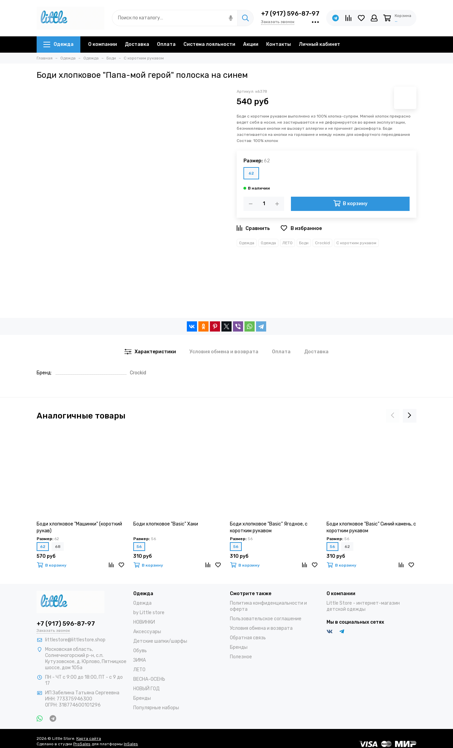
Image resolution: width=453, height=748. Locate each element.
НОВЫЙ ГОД (146, 689)
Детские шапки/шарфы (160, 641)
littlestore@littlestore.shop (75, 640)
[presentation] (392, 416)
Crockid (322, 243)
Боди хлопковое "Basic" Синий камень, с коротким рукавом (371, 527)
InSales (131, 744)
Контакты (278, 44)
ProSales (82, 744)
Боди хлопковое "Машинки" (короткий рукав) (79, 527)
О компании (102, 44)
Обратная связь (248, 638)
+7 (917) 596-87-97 (290, 13)
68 (57, 546)
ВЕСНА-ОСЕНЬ (149, 679)
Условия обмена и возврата (261, 628)
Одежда (58, 44)
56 (139, 546)
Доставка (137, 44)
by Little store (148, 613)
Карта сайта (88, 738)
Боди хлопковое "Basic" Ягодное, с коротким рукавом (269, 527)
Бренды (142, 698)
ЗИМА (139, 660)
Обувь (140, 651)
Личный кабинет (319, 44)
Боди (304, 243)
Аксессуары (147, 632)
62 (251, 173)
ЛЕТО (287, 243)
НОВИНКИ (144, 622)
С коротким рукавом (356, 243)
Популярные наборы (156, 708)
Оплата (166, 44)
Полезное (241, 657)
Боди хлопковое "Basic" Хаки (165, 524)
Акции (250, 44)
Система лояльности (209, 44)
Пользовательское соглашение (265, 619)
